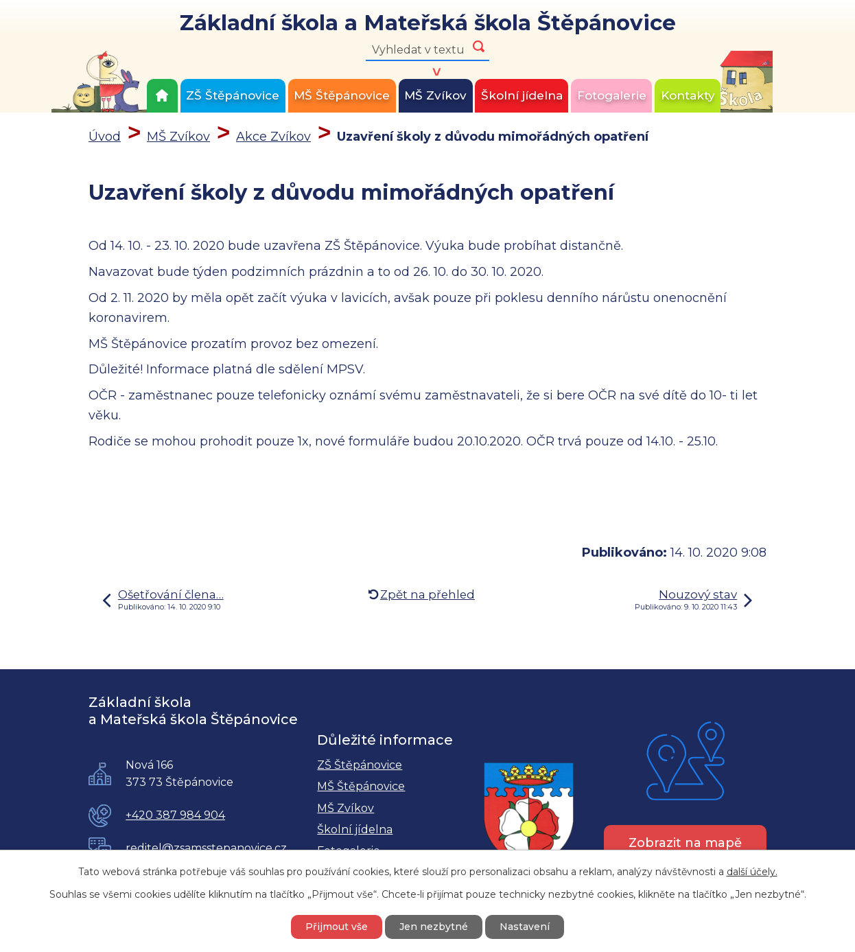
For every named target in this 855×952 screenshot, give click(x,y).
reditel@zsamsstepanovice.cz (206, 848)
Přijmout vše (336, 926)
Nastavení (525, 926)
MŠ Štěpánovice (342, 95)
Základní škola (427, 23)
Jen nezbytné (433, 926)
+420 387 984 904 (175, 815)
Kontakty (688, 95)
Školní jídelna (522, 95)
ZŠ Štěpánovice (232, 95)
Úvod (162, 96)
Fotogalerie (611, 95)
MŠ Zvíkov (435, 95)
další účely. (752, 872)
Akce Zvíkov (273, 136)
